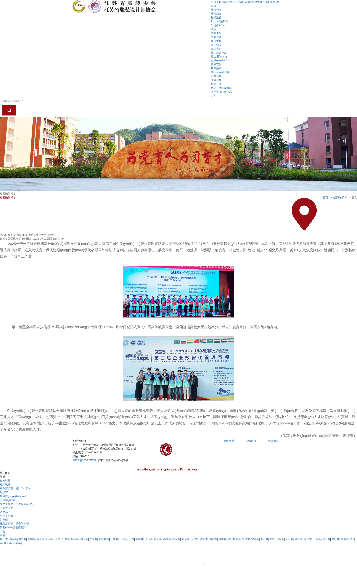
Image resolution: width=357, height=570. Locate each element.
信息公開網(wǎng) (221, 87)
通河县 (13, 539)
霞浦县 (345, 539)
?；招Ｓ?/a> (218, 25)
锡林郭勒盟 (224, 539)
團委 (2, 535)
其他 (213, 95)
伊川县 (8, 543)
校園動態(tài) (339, 197)
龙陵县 (93, 539)
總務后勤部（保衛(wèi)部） (16, 523)
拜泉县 (280, 539)
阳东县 (66, 539)
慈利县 (158, 539)
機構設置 (216, 17)
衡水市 (195, 539)
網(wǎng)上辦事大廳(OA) (266, 1)
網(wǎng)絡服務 (220, 72)
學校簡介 (216, 13)
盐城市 (246, 539)
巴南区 (50, 539)
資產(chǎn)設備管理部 (13, 527)
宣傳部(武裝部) (8, 500)
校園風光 (216, 33)
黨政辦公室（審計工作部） (15, 488)
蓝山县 (289, 539)
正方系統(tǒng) (242, 1)
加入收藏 (227, 1)
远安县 (41, 539)
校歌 (213, 29)
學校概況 (216, 9)
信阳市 (204, 539)
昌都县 (17, 543)
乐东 (57, 539)
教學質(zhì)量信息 (221, 91)
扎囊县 (237, 539)
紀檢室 (4, 492)
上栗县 (114, 539)
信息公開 (216, 83)
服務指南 (216, 68)
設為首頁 (216, 1)
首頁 (213, 5)
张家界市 (104, 539)
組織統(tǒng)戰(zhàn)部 (13, 496)
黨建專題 (216, 48)
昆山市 (4, 539)
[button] (282, 1)
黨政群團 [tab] (5, 480)
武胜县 (299, 539)
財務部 (4, 519)
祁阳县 (32, 539)
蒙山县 (139, 539)
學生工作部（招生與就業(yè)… (18, 503)
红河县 (176, 539)
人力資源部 (6, 507)
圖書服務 (216, 79)
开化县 (185, 539)
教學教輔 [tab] (5, 484)
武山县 (149, 539)
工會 (2, 531)
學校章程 (216, 40)
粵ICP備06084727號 (84, 460)
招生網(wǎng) (219, 56)
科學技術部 (6, 515)
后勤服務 (216, 76)
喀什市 (308, 539)
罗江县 (264, 539)
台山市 (130, 539)
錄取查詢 (216, 64)
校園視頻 (216, 37)
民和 (122, 539)
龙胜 (272, 539)
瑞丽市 (213, 539)
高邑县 (167, 539)
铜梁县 (75, 539)
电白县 (22, 539)
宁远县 (255, 539)
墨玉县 (84, 539)
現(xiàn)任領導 (219, 21)
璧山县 (326, 539)
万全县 (317, 539)
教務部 (4, 511)
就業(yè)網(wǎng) (221, 60)
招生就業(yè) (218, 52)
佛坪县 (335, 539)
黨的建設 (216, 44)
